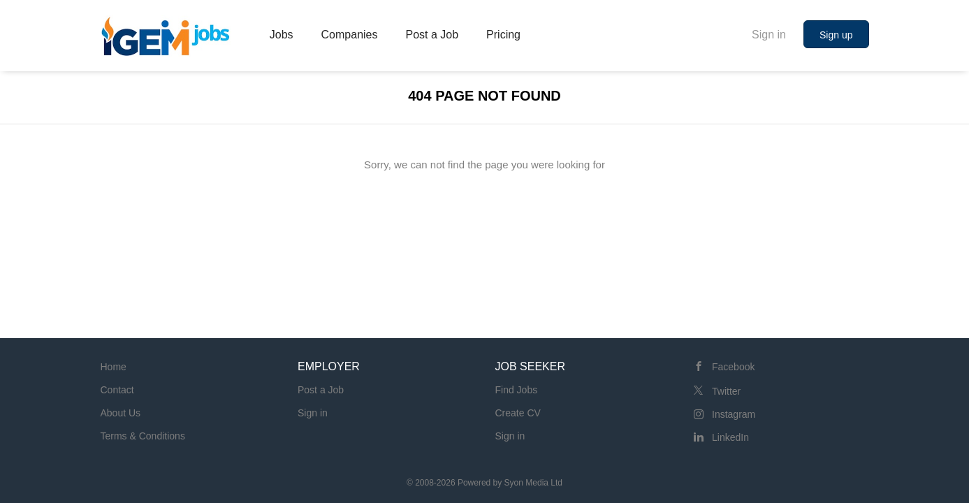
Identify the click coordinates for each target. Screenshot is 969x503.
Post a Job (321, 389)
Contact (117, 389)
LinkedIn (730, 437)
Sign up (835, 35)
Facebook (733, 366)
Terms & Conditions (143, 436)
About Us (121, 412)
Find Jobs (516, 389)
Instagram (733, 414)
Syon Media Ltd (533, 483)
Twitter (726, 391)
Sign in (769, 35)
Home (113, 366)
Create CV (518, 412)
